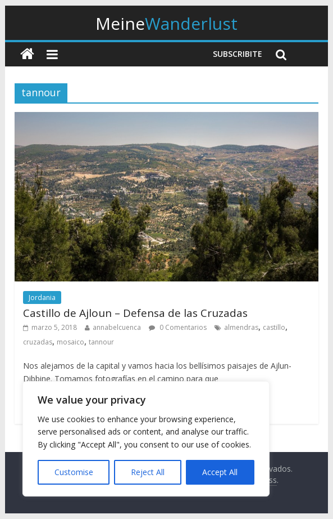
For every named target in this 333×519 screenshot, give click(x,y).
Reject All (148, 472)
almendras (241, 327)
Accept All (220, 472)
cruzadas (37, 342)
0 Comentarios (178, 327)
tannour (101, 342)
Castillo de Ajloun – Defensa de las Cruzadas (135, 313)
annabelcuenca (117, 327)
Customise (73, 472)
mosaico (70, 342)
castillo (274, 327)
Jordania (42, 297)
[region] (146, 438)
